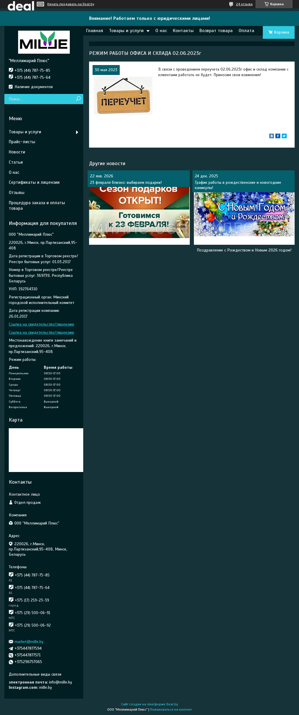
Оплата (246, 31)
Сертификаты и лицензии (34, 182)
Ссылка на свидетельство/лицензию (41, 324)
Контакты (183, 31)
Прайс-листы (22, 141)
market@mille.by (29, 641)
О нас (161, 31)
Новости (17, 152)
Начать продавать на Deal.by (70, 4)
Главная (94, 31)
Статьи (16, 162)
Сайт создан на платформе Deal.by (149, 704)
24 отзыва (244, 4)
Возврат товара (216, 31)
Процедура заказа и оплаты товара (37, 205)
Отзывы (17, 192)
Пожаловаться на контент (171, 709)
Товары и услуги (126, 31)
